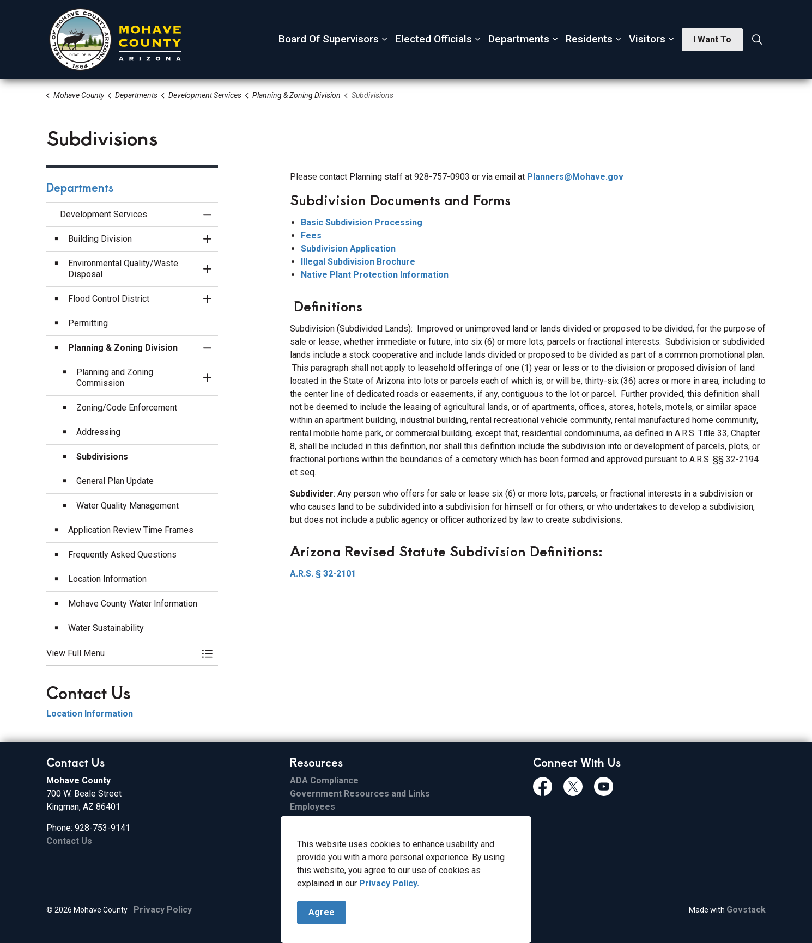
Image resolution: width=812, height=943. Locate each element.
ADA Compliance (324, 780)
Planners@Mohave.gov (575, 177)
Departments (518, 39)
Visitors (647, 39)
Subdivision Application (348, 248)
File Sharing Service (331, 820)
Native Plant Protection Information (375, 275)
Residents (589, 39)
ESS (298, 846)
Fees (311, 235)
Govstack (746, 909)
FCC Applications (325, 859)
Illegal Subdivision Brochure (358, 261)
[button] (121, 653)
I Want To (712, 40)
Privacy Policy (163, 909)
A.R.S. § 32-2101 (323, 573)
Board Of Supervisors (328, 39)
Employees (312, 806)
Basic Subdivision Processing (361, 222)
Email (301, 833)
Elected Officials (433, 39)
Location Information (89, 713)
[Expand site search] (757, 39)
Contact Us (69, 841)
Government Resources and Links (360, 793)
